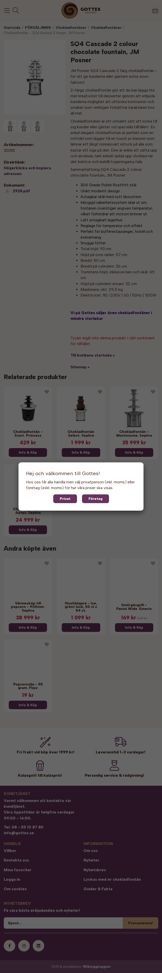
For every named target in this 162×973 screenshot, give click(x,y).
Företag (95, 498)
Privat (65, 498)
